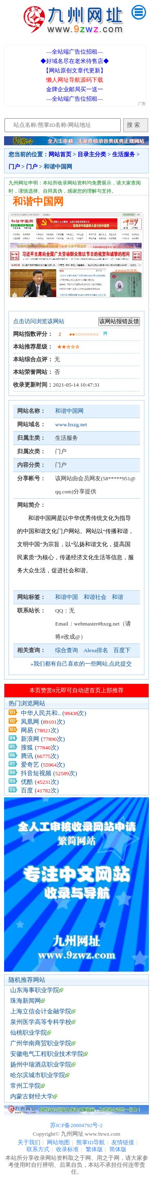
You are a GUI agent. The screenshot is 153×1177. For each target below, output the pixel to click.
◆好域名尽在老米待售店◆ (74, 61)
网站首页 (60, 154)
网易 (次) (40, 730)
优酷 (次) (40, 782)
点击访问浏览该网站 (38, 321)
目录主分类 (92, 154)
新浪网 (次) (43, 739)
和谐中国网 (69, 411)
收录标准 (67, 1149)
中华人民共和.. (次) (53, 713)
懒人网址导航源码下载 (74, 80)
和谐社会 (96, 597)
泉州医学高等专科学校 (40, 1022)
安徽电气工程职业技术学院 (47, 1054)
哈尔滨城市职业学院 (37, 1075)
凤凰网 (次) (43, 721)
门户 (14, 167)
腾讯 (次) (40, 756)
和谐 (117, 597)
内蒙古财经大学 (31, 1096)
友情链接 (122, 1142)
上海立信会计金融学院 (40, 1011)
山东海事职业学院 (34, 990)
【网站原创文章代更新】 (74, 71)
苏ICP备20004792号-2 (76, 1125)
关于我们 (29, 1142)
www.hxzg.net (71, 424)
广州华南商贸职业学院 (40, 1043)
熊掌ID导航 (90, 1142)
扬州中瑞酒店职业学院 (40, 1064)
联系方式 (38, 1149)
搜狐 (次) (40, 747)
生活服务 (123, 154)
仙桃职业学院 (28, 1032)
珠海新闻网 (25, 1000)
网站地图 (58, 1142)
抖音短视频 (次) (49, 773)
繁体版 (94, 1149)
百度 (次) (40, 790)
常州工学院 (25, 1085)
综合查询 (66, 650)
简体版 (117, 1149)
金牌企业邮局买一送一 (74, 89)
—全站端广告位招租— (74, 52)
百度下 (122, 650)
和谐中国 (67, 597)
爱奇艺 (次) (43, 764)
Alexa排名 (96, 650)
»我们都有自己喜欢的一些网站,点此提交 (81, 664)
